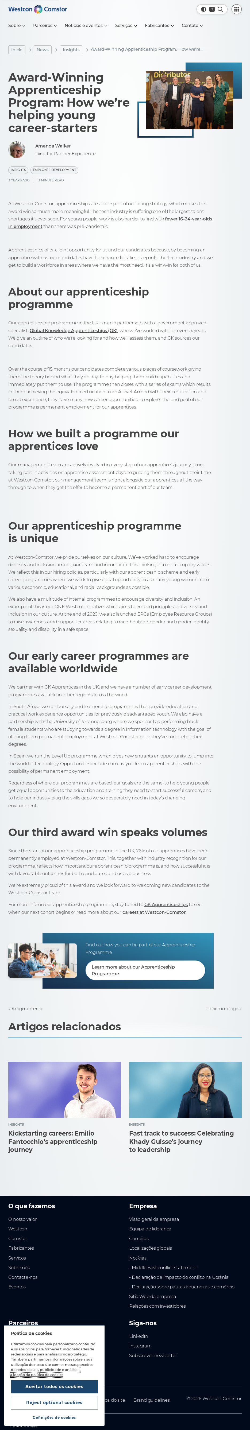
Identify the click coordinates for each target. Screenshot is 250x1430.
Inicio (16, 49)
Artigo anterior (27, 1008)
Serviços (17, 1258)
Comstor (17, 1238)
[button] (203, 9)
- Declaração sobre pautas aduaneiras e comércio (181, 1286)
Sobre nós (18, 1267)
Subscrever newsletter (153, 1355)
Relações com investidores (157, 1306)
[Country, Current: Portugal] (212, 9)
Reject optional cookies (54, 1402)
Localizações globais (150, 1248)
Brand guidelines (151, 1400)
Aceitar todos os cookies (54, 1386)
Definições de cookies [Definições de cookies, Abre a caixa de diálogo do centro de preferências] (54, 1418)
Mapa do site (111, 1400)
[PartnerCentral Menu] (236, 9)
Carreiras (138, 1238)
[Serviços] (126, 25)
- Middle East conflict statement (163, 1267)
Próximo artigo (222, 1008)
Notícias (137, 1258)
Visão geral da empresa (154, 1219)
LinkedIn (138, 1336)
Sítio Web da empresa (152, 1296)
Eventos (17, 1286)
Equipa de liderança (150, 1228)
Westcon (17, 1228)
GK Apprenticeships (166, 904)
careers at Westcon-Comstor (154, 912)
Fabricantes (21, 1248)
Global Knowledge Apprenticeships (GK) (74, 330)
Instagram (140, 1346)
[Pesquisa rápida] (220, 9)
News (42, 49)
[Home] (37, 9)
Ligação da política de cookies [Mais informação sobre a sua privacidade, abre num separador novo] (37, 1375)
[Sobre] (16, 25)
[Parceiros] (44, 25)
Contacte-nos (22, 1277)
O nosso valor (22, 1219)
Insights (71, 49)
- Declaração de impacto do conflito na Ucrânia (178, 1277)
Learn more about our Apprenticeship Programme (133, 970)
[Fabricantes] (159, 25)
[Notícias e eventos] (86, 25)
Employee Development (54, 170)
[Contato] (192, 25)
